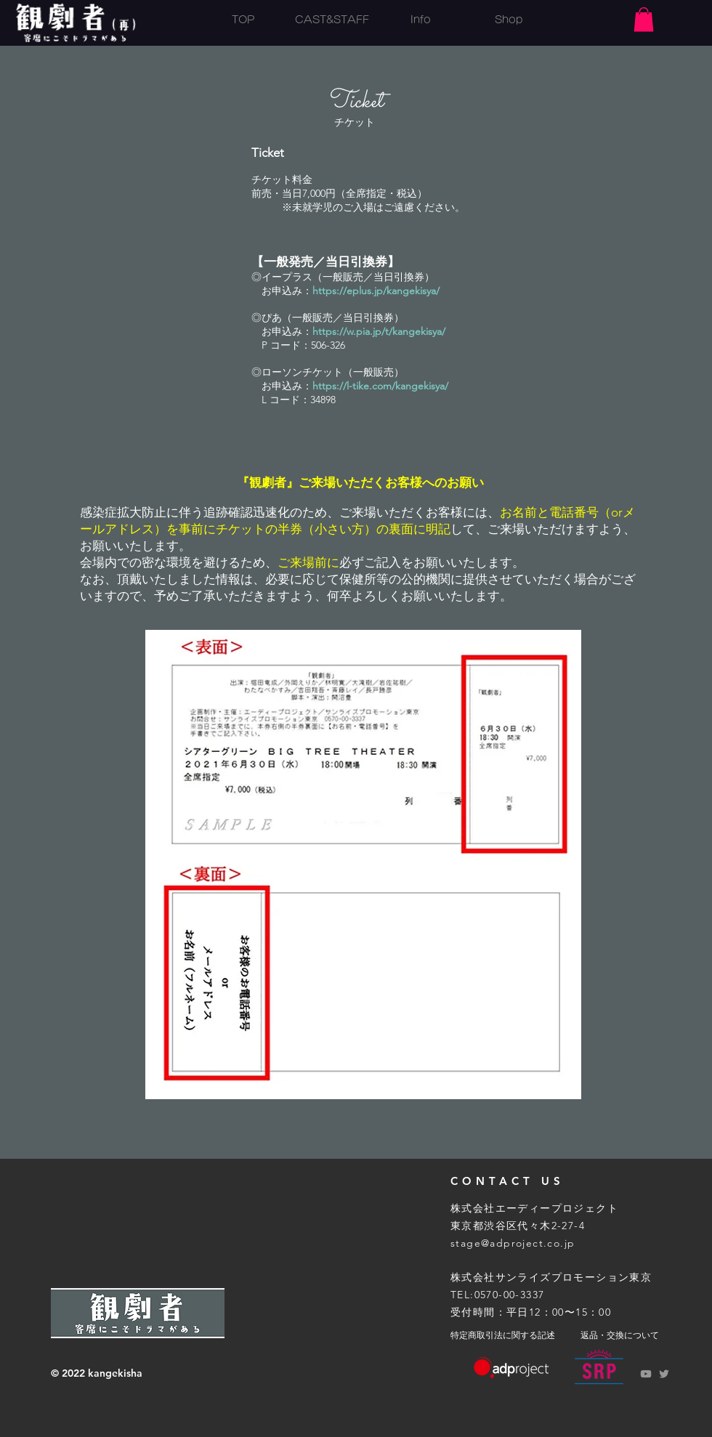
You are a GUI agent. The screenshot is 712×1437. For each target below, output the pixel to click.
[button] (644, 19)
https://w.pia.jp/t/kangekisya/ (378, 331)
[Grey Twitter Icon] (664, 1373)
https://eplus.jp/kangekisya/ (376, 290)
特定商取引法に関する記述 (502, 1335)
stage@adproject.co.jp (512, 1243)
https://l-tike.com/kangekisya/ (380, 385)
